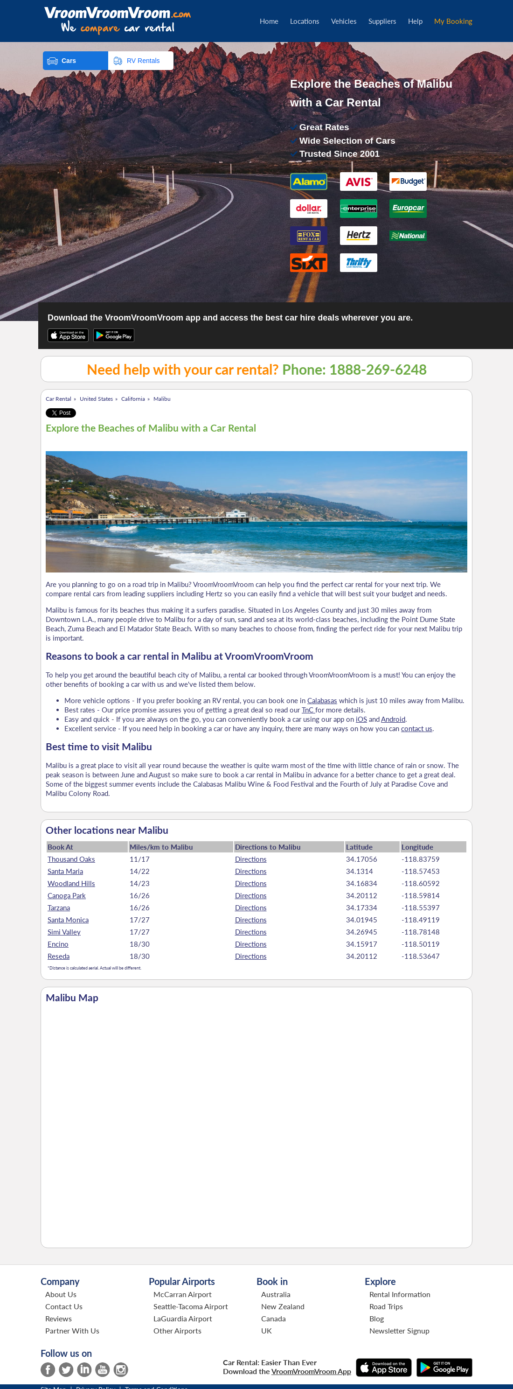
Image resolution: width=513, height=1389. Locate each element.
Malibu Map (72, 997)
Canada (273, 1318)
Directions (251, 859)
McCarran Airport (182, 1294)
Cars (69, 60)
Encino (58, 944)
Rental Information (399, 1294)
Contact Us (64, 1306)
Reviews (58, 1318)
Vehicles (344, 21)
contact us (416, 728)
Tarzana (59, 907)
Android (393, 719)
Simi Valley (64, 932)
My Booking (453, 21)
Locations (304, 21)
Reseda (58, 956)
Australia (276, 1294)
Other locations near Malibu (107, 830)
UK (266, 1330)
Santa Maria (65, 871)
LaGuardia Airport (182, 1318)
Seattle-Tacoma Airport (190, 1306)
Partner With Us (72, 1330)
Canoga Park (67, 895)
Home (269, 21)
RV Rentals (143, 60)
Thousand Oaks (71, 859)
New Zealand (283, 1306)
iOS (361, 719)
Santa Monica (68, 919)
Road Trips (386, 1306)
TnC (308, 709)
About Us (60, 1294)
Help (415, 21)
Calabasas (322, 700)
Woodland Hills (71, 883)
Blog (376, 1318)
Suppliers (382, 21)
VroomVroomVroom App (311, 1371)
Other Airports (177, 1330)
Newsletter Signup (399, 1330)
